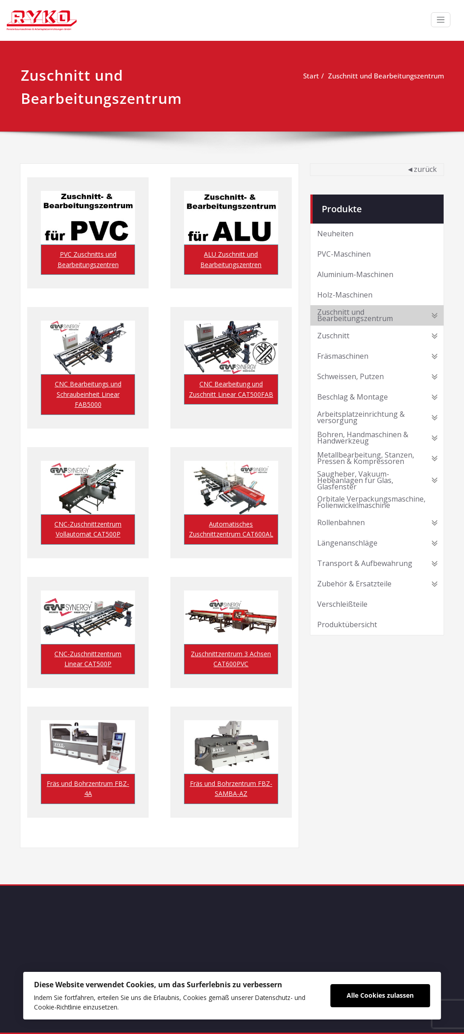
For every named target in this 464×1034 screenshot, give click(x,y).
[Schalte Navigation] (440, 19)
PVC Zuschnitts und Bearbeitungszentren (88, 259)
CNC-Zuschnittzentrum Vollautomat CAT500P (87, 529)
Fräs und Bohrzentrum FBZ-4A (88, 788)
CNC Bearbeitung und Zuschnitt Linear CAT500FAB (231, 389)
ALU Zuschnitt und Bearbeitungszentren (230, 259)
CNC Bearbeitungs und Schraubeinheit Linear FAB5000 (88, 394)
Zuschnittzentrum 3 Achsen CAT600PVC (231, 658)
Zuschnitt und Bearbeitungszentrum (386, 75)
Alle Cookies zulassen (380, 995)
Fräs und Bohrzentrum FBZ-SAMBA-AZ (231, 788)
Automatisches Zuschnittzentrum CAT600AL (231, 529)
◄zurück (421, 169)
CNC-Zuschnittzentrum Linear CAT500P (87, 658)
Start (311, 75)
